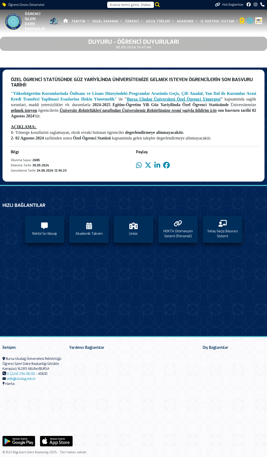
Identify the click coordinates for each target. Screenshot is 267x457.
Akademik (186, 21)
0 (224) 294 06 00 (21, 374)
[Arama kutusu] (130, 5)
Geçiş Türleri (158, 21)
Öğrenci (132, 21)
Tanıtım (79, 21)
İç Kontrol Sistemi (218, 21)
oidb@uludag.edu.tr (21, 379)
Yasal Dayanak (106, 21)
